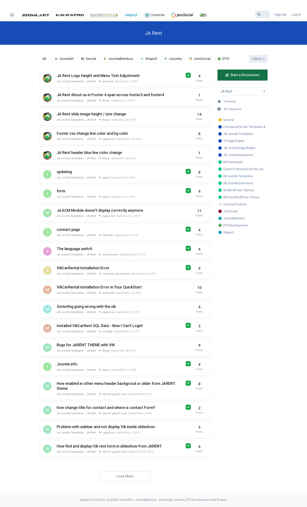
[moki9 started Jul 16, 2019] (47, 213)
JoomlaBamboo (120, 59)
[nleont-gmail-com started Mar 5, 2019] (47, 410)
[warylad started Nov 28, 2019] (47, 116)
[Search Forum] (262, 14)
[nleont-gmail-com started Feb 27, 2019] (47, 429)
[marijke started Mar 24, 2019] (47, 289)
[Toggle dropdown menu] (242, 91)
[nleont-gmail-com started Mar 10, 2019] (47, 347)
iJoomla (175, 59)
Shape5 (151, 59)
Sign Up (280, 15)
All (44, 59)
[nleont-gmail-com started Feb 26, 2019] (47, 449)
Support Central (13, 14)
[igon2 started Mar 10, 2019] (47, 366)
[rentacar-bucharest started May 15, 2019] (47, 270)
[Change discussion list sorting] (258, 59)
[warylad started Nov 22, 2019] (47, 136)
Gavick (91, 59)
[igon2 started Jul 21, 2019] (47, 174)
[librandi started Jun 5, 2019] (47, 232)
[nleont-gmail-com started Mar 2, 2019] (47, 386)
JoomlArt (66, 59)
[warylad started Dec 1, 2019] (47, 97)
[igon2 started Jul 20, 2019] (47, 193)
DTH (225, 59)
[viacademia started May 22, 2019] (47, 251)
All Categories (229, 109)
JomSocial (202, 59)
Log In (296, 15)
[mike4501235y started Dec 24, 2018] (47, 309)
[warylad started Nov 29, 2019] (47, 78)
